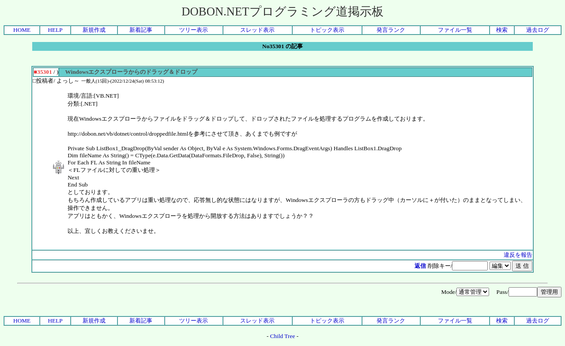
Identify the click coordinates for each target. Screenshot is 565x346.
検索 (502, 30)
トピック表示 (327, 30)
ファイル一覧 (455, 30)
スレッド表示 (257, 30)
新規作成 (94, 30)
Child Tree (282, 336)
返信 (420, 265)
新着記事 (140, 30)
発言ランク (391, 30)
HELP (55, 30)
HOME (21, 30)
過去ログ (537, 30)
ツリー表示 (193, 30)
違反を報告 (518, 254)
